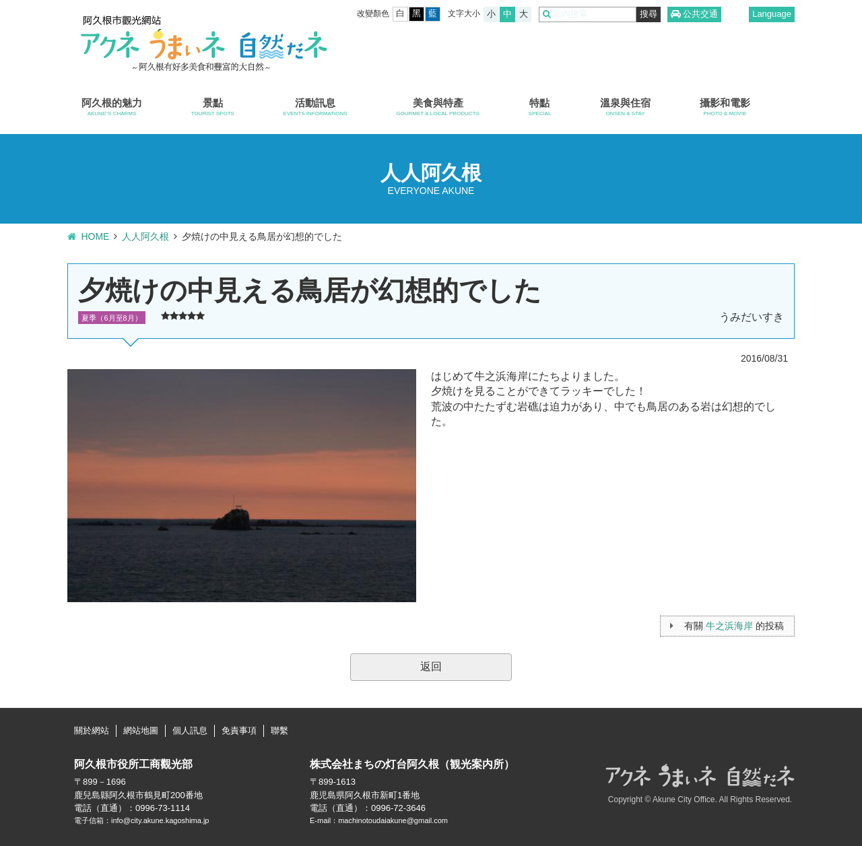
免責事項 (239, 730)
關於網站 (91, 730)
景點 (212, 107)
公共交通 (700, 14)
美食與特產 (437, 107)
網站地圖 (140, 730)
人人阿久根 (145, 236)
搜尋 (648, 14)
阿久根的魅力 (111, 107)
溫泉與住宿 (625, 107)
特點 (540, 107)
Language (771, 14)
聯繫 (279, 730)
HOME (95, 236)
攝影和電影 (725, 107)
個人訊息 (189, 730)
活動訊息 (315, 107)
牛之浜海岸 (729, 625)
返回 (431, 666)
